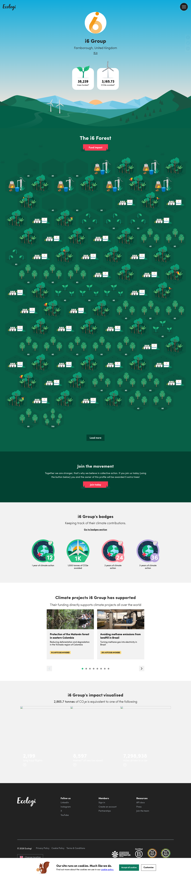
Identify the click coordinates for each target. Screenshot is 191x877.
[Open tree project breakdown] (83, 79)
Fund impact (95, 147)
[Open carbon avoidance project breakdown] (108, 79)
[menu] (184, 7)
